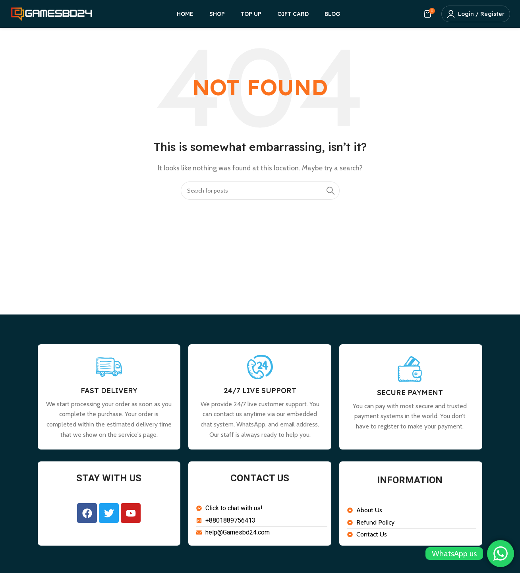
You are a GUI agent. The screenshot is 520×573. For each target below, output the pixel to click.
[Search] (260, 190)
